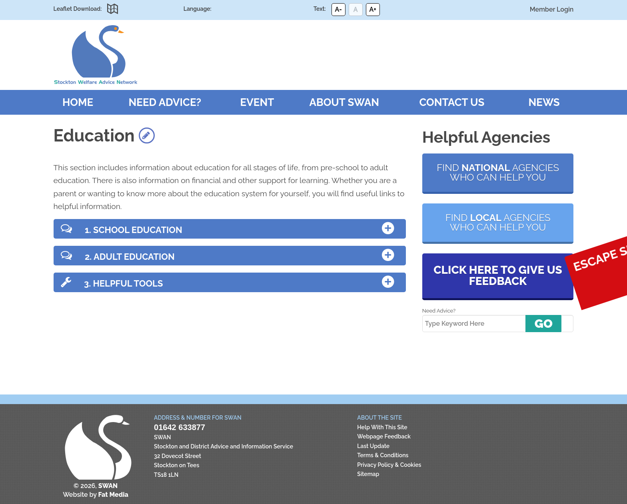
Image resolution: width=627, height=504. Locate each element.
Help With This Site (382, 427)
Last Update (373, 446)
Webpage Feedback (384, 436)
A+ (372, 9)
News (544, 102)
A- (338, 9)
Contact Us (451, 102)
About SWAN (344, 102)
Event (257, 102)
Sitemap (368, 474)
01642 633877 (179, 427)
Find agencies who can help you (498, 172)
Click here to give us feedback (497, 275)
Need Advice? (164, 102)
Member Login (552, 9)
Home (77, 102)
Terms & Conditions (382, 455)
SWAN (96, 55)
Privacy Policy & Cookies (389, 465)
